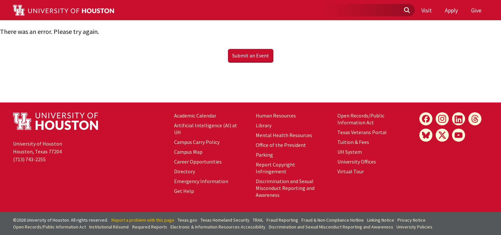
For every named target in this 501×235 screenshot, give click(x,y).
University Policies (414, 227)
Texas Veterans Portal (362, 132)
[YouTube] (458, 135)
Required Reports (149, 227)
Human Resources (276, 115)
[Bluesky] (425, 135)
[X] (442, 135)
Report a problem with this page (142, 220)
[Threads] (474, 118)
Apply (451, 10)
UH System (349, 152)
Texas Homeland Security (225, 220)
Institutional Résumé (109, 227)
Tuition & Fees (353, 142)
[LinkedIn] (458, 118)
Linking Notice (380, 220)
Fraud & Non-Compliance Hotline (332, 220)
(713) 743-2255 (29, 159)
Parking (264, 154)
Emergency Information (201, 181)
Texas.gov (187, 220)
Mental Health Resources (284, 135)
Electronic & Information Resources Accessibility (218, 227)
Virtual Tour (350, 171)
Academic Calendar (195, 115)
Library (263, 125)
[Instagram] (442, 118)
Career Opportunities (198, 161)
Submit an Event (250, 55)
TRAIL (258, 220)
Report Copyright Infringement (275, 168)
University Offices (356, 161)
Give (476, 10)
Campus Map (188, 152)
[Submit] (407, 10)
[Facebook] (425, 118)
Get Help (184, 191)
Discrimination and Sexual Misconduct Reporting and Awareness (285, 188)
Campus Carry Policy (196, 142)
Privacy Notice (411, 220)
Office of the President (281, 145)
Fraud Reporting (282, 220)
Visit (426, 10)
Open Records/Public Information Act (360, 119)
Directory (184, 171)
